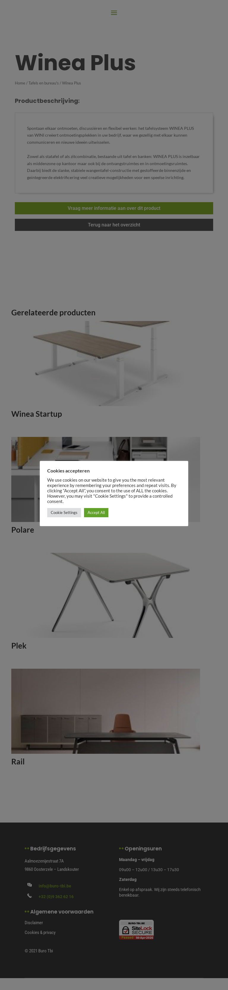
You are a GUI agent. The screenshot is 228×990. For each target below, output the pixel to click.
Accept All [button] (96, 512)
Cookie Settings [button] (64, 512)
